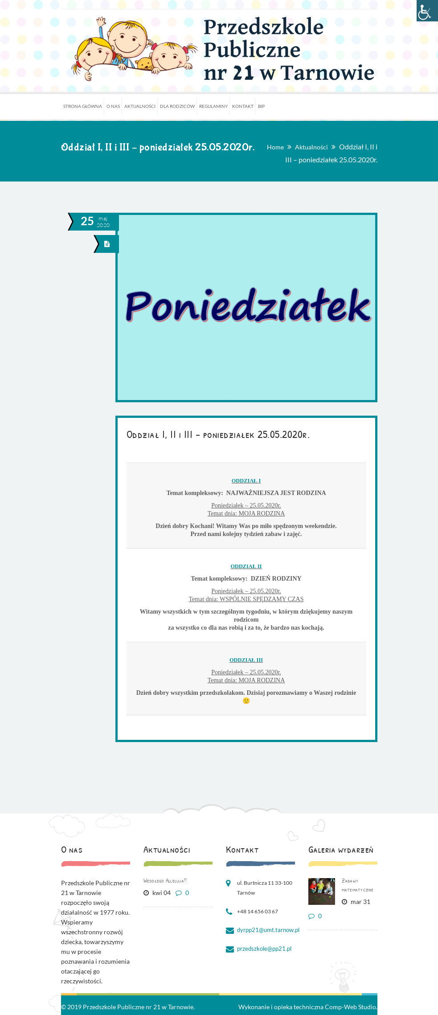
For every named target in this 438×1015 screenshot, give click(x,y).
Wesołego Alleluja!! (165, 880)
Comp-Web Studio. (351, 1007)
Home (275, 147)
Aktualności (311, 147)
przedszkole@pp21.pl (262, 948)
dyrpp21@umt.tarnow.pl (266, 930)
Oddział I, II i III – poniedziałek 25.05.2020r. (218, 434)
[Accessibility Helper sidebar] (427, 10)
